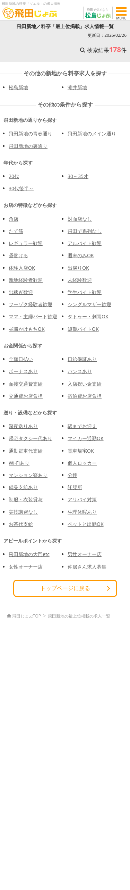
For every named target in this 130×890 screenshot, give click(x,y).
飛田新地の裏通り (28, 146)
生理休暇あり (82, 512)
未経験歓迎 (80, 280)
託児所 (75, 487)
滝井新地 (77, 87)
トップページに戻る (65, 588)
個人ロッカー (82, 463)
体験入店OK (22, 268)
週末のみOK (81, 255)
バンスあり (80, 371)
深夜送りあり (23, 426)
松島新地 (18, 87)
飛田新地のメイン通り (92, 133)
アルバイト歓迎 (85, 243)
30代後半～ (21, 188)
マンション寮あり (28, 475)
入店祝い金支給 (85, 383)
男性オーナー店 (85, 554)
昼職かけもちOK (27, 329)
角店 (13, 219)
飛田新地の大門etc (29, 554)
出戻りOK (78, 268)
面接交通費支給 (26, 383)
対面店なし (80, 219)
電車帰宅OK (81, 450)
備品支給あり (23, 487)
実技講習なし (23, 512)
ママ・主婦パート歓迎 (33, 316)
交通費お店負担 (26, 396)
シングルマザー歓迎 (89, 304)
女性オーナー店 (26, 566)
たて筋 (16, 231)
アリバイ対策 (82, 499)
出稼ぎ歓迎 (21, 292)
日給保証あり (82, 359)
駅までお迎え (82, 426)
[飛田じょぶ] (29, 13)
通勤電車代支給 (26, 450)
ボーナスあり (23, 371)
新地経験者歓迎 (26, 280)
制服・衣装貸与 (26, 499)
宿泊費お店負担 (85, 396)
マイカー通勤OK (86, 438)
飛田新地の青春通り (30, 133)
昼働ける (18, 255)
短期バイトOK (83, 329)
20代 (14, 176)
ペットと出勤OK (86, 524)
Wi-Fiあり (19, 463)
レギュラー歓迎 (26, 243)
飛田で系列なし (85, 231)
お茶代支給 (21, 524)
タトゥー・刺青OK (88, 316)
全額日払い (21, 359)
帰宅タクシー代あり (30, 438)
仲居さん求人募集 (87, 566)
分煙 (72, 475)
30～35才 (78, 176)
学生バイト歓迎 (85, 292)
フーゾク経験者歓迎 (30, 304)
